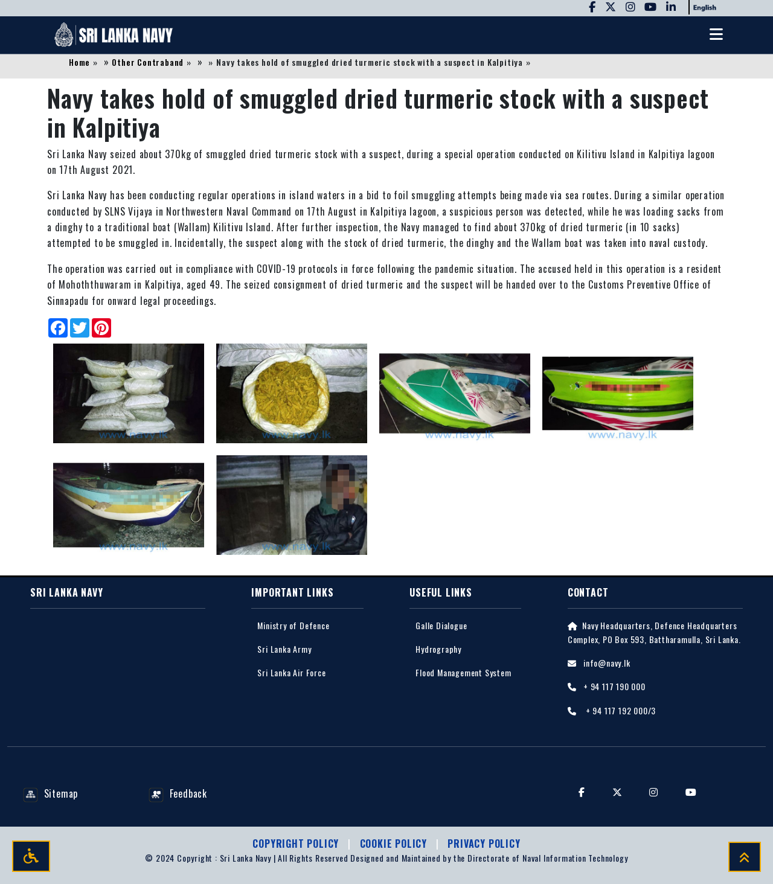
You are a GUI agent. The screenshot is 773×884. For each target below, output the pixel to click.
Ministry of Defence (293, 626)
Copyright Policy (297, 843)
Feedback (178, 794)
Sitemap (50, 794)
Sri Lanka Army (284, 649)
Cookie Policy (395, 843)
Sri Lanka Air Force (291, 673)
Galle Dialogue (441, 626)
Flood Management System (463, 673)
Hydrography (438, 649)
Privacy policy (483, 843)
